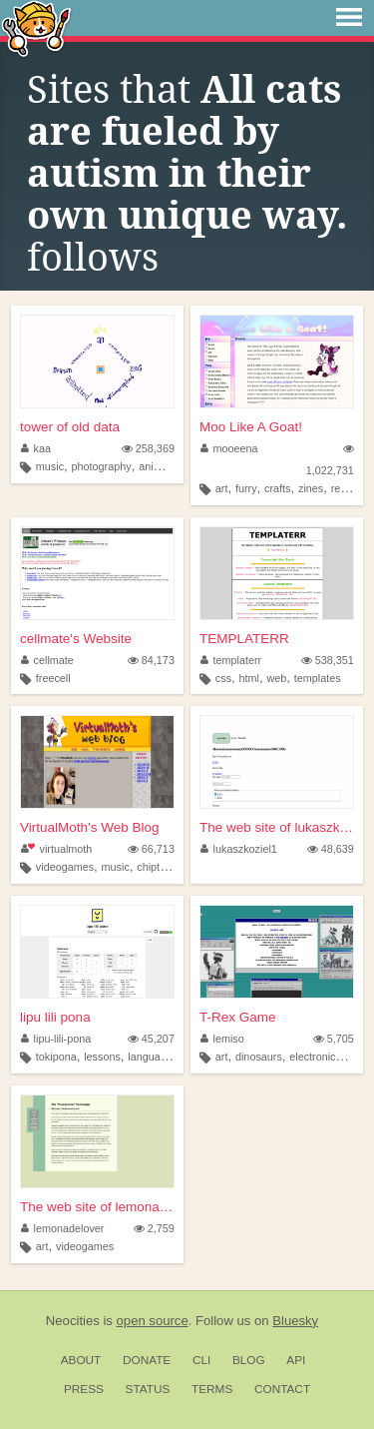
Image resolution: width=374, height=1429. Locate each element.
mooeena (229, 448)
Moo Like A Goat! (250, 426)
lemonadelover (62, 1228)
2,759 (154, 1228)
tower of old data (70, 426)
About (81, 1360)
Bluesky (295, 1320)
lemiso (222, 1039)
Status (148, 1389)
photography (102, 466)
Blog (248, 1360)
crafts (277, 488)
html (249, 678)
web (276, 678)
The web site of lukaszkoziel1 (276, 827)
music (50, 466)
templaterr (230, 660)
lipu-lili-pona (56, 1039)
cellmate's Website (76, 638)
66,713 (151, 849)
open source (152, 1320)
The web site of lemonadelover (97, 1206)
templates (317, 678)
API (295, 1360)
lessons (102, 1057)
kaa (36, 448)
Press (84, 1389)
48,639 (330, 849)
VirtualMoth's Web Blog (89, 827)
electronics (315, 1057)
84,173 (151, 660)
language (150, 1057)
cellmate (47, 660)
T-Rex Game (237, 1017)
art (221, 488)
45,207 (151, 1039)
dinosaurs (258, 1057)
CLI (201, 1360)
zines (310, 488)
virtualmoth (56, 849)
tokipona (56, 1057)
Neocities (73, 1320)
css (223, 678)
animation (162, 466)
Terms (211, 1389)
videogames (65, 867)
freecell (53, 678)
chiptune (157, 867)
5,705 (333, 1039)
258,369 (148, 448)
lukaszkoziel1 (238, 849)
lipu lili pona (55, 1017)
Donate (147, 1360)
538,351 (327, 660)
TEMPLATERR (244, 638)
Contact (282, 1389)
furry (246, 488)
